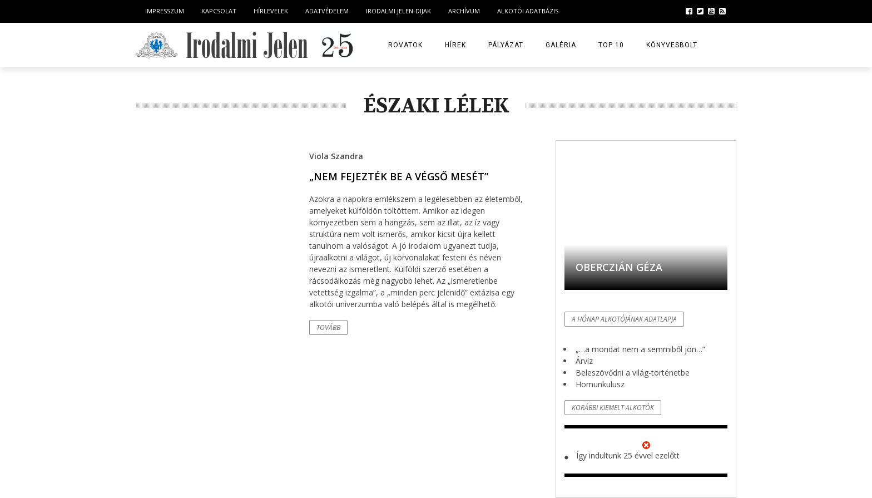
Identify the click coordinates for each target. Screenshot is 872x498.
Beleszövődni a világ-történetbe (633, 372)
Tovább (328, 327)
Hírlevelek (271, 11)
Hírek (455, 45)
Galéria (561, 45)
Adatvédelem (327, 11)
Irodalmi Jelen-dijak (398, 11)
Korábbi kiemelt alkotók (613, 407)
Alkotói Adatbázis (527, 11)
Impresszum (164, 11)
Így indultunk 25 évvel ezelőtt (628, 455)
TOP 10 (611, 45)
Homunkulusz (600, 384)
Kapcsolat (218, 11)
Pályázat (505, 45)
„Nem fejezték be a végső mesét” (398, 176)
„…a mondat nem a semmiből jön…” (640, 349)
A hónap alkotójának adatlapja (624, 319)
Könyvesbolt (671, 45)
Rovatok (405, 45)
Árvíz (584, 361)
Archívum (464, 11)
